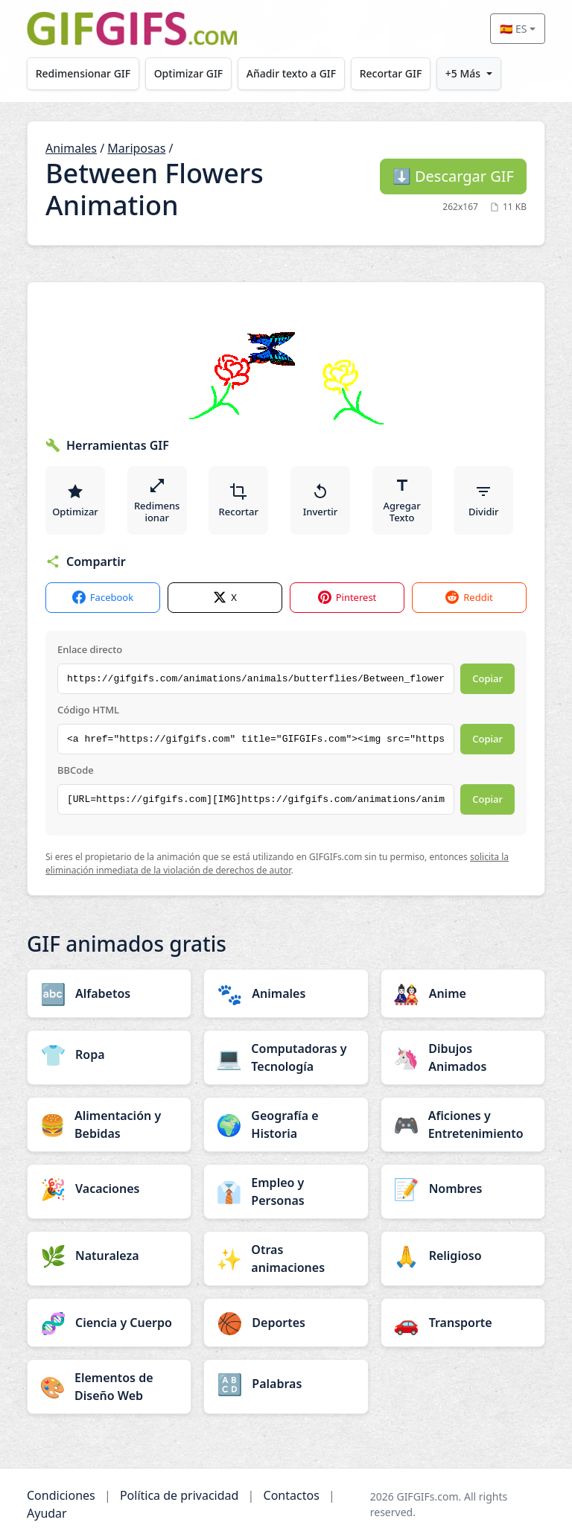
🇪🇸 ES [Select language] (513, 29)
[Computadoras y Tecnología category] (285, 1057)
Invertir (320, 500)
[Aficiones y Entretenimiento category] (462, 1124)
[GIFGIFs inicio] (132, 28)
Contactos (292, 1495)
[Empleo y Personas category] (285, 1191)
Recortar (238, 500)
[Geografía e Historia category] (285, 1124)
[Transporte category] (462, 1322)
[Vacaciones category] (109, 1188)
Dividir (483, 500)
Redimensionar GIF (83, 73)
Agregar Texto (402, 500)
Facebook (102, 598)
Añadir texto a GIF (292, 73)
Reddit (468, 598)
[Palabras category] (285, 1383)
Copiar (487, 678)
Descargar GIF (453, 176)
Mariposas (136, 148)
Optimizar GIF (189, 73)
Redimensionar (157, 500)
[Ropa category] (109, 1054)
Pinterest (347, 598)
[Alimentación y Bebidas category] (109, 1124)
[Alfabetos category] (109, 993)
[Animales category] (285, 993)
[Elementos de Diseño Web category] (109, 1386)
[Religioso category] (462, 1255)
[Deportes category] (285, 1322)
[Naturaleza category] (109, 1255)
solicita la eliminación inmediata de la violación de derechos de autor (277, 863)
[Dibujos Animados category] (462, 1057)
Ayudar (47, 1513)
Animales (71, 148)
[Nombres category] (462, 1188)
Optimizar (75, 500)
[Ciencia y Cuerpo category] (109, 1322)
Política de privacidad (179, 1495)
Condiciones (61, 1495)
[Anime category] (462, 993)
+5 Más (465, 73)
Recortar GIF (393, 73)
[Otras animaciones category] (285, 1258)
